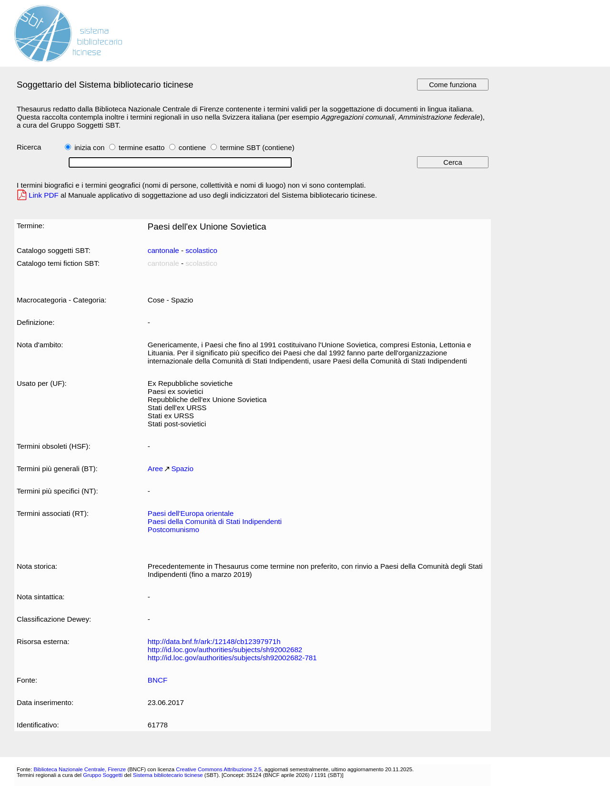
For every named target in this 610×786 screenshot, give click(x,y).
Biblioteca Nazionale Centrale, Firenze (79, 769)
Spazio (182, 468)
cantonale (163, 250)
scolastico (201, 250)
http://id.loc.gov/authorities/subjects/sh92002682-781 (232, 658)
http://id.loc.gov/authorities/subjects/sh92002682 (225, 649)
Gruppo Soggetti (102, 775)
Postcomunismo (173, 529)
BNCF (157, 680)
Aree (155, 468)
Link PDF (44, 195)
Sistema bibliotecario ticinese (168, 775)
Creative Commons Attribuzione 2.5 (218, 769)
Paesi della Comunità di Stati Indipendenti (215, 521)
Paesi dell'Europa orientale (191, 513)
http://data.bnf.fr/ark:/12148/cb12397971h (214, 641)
